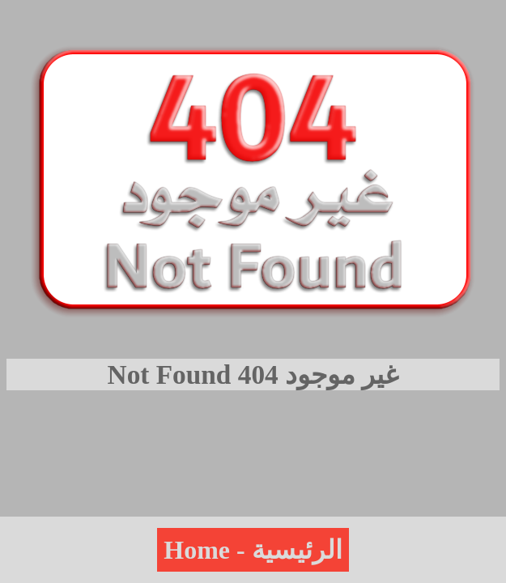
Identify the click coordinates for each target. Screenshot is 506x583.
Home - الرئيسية (253, 549)
